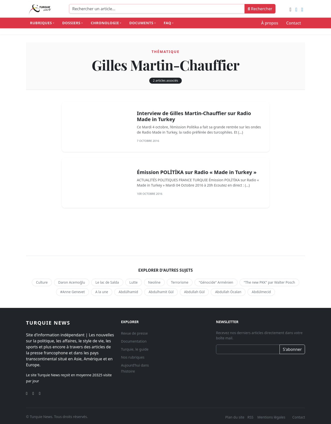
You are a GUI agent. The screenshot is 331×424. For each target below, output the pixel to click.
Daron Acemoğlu (71, 282)
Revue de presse (134, 333)
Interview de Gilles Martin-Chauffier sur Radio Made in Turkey (194, 116)
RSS (251, 417)
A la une (101, 291)
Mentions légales (272, 417)
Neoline (154, 282)
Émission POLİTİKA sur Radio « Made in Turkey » (196, 172)
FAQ (167, 22)
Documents (141, 22)
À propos (269, 23)
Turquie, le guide (134, 349)
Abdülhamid (128, 291)
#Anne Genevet (72, 291)
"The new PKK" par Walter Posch (269, 282)
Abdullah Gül (194, 291)
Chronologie (105, 22)
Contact (293, 23)
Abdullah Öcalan (228, 291)
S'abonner (292, 349)
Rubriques (41, 22)
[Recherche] (157, 8)
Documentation (133, 341)
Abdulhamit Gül (161, 291)
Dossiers (71, 22)
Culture (42, 282)
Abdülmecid (261, 291)
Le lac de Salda (107, 282)
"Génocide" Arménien (216, 282)
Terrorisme (179, 282)
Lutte (134, 282)
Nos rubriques (132, 357)
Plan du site (234, 417)
